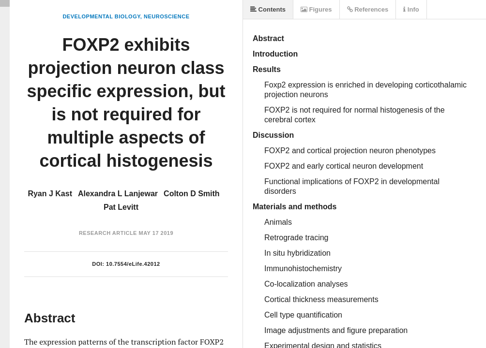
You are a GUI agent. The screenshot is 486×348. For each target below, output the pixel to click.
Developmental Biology (101, 16)
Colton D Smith (192, 193)
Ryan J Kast (50, 193)
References (368, 9)
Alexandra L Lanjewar (118, 193)
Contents (268, 9)
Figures (316, 9)
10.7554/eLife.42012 (133, 264)
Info (411, 9)
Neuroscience (167, 16)
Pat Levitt (121, 207)
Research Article (108, 233)
